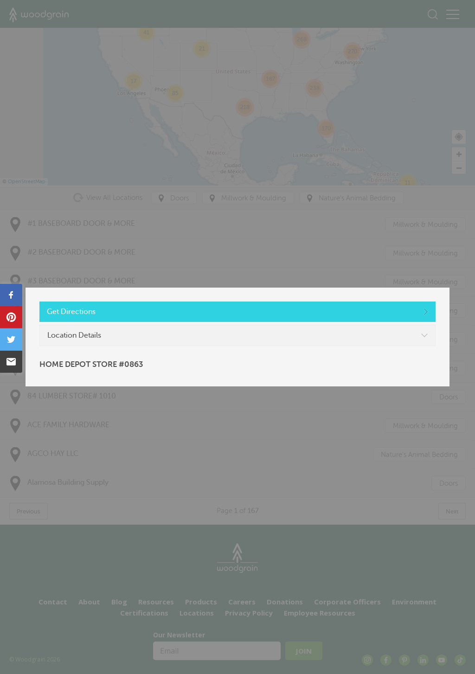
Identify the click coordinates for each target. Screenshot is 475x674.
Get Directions (71, 312)
